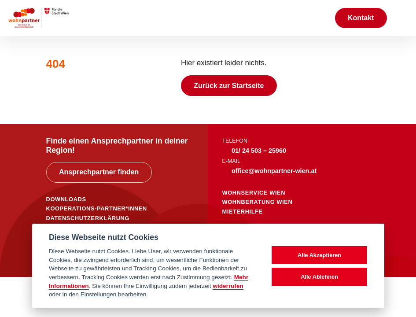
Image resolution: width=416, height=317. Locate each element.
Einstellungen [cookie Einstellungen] (99, 294)
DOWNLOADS (66, 199)
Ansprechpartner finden (99, 172)
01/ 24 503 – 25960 (259, 150)
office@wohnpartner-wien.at (274, 170)
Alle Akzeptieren (319, 255)
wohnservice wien (254, 192)
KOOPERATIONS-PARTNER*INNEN (96, 208)
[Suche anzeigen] (318, 18)
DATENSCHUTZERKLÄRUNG (88, 218)
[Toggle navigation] (401, 18)
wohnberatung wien (257, 202)
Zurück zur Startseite (229, 85)
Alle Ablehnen (319, 276)
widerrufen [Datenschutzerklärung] (228, 286)
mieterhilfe (242, 211)
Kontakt (361, 18)
